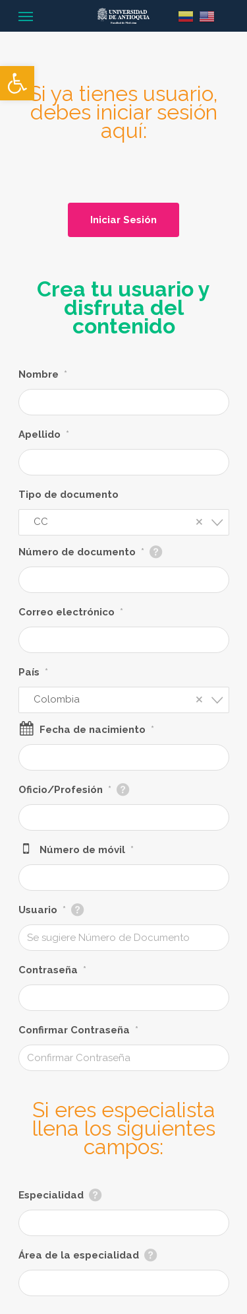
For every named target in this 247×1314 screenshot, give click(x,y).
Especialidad (51, 1195)
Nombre (42, 374)
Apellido (43, 434)
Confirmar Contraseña (78, 1030)
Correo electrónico (70, 612)
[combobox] (123, 522)
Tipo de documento (68, 495)
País (33, 672)
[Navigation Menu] (25, 15)
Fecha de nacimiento (97, 730)
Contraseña (52, 970)
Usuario (42, 910)
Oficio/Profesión (64, 790)
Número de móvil (87, 850)
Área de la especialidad (78, 1255)
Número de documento (81, 552)
